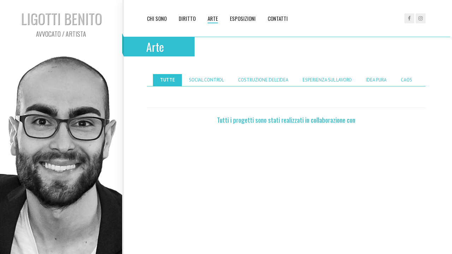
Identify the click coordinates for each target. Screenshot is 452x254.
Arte (213, 18)
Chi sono (157, 18)
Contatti (278, 18)
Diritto (187, 18)
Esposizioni (243, 18)
